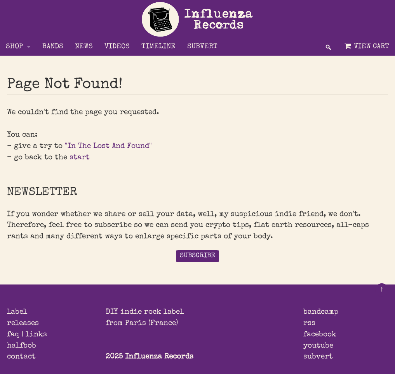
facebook (319, 335)
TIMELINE (158, 47)
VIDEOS (117, 47)
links (36, 335)
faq (13, 335)
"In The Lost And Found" (108, 146)
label (17, 312)
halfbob (21, 346)
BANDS (52, 47)
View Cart (366, 46)
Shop (14, 47)
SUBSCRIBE (197, 256)
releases (23, 323)
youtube (318, 346)
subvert (318, 357)
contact (21, 357)
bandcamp (320, 312)
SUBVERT (202, 47)
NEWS (84, 47)
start (80, 158)
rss (309, 323)
